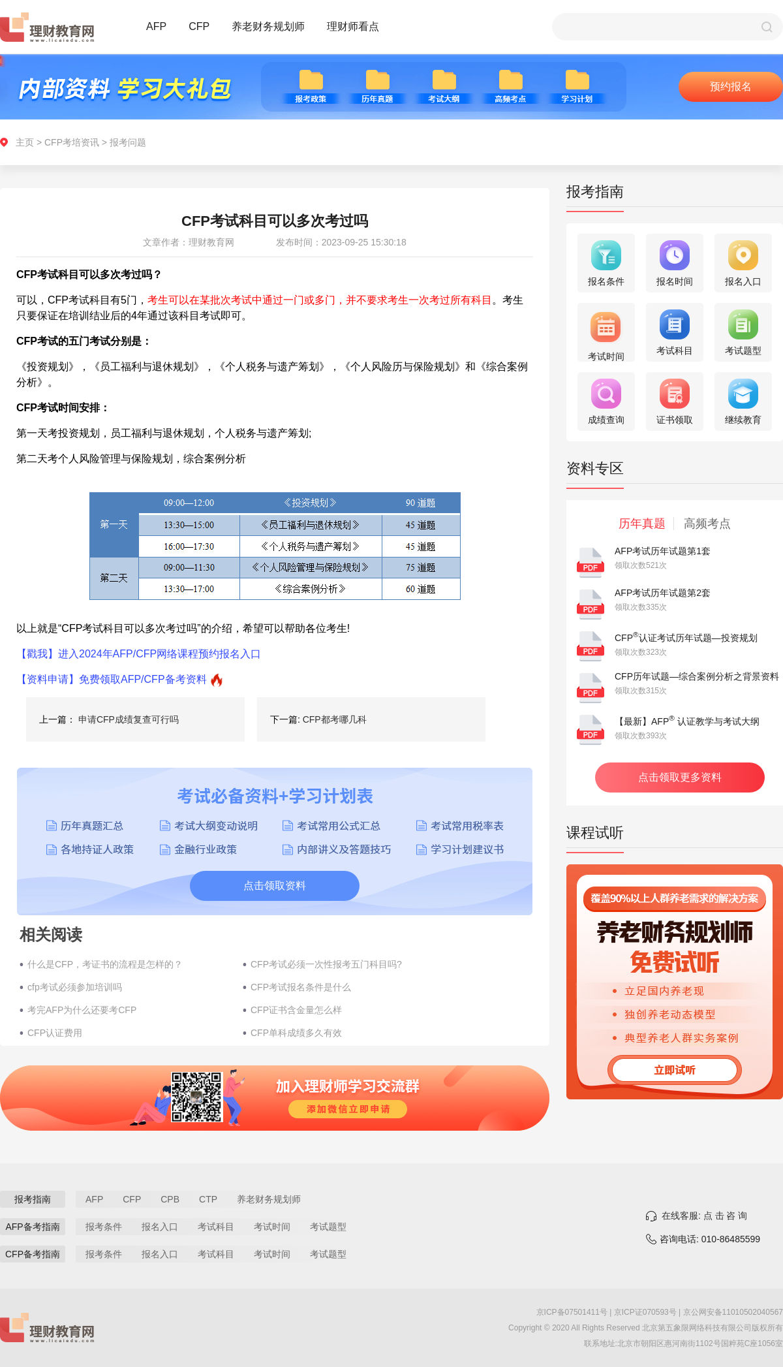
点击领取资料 (274, 885)
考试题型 (328, 1226)
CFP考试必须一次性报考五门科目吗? (326, 964)
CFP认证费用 (54, 1033)
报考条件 (103, 1226)
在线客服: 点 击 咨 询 (704, 1215)
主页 (25, 142)
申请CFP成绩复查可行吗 (128, 719)
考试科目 (216, 1226)
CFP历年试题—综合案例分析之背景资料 (697, 676)
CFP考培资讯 (71, 142)
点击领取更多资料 (680, 777)
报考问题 (128, 142)
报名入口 (160, 1226)
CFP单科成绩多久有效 (296, 1033)
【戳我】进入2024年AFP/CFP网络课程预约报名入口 (138, 653)
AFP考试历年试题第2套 (663, 593)
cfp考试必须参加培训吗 (74, 987)
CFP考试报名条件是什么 (301, 987)
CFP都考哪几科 (335, 719)
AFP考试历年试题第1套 (663, 551)
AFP (156, 26)
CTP (208, 1199)
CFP (199, 26)
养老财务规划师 (268, 26)
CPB (170, 1199)
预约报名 (731, 86)
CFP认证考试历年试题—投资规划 (686, 638)
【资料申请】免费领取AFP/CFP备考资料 (111, 679)
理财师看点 (353, 26)
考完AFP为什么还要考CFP (81, 1010)
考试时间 (272, 1226)
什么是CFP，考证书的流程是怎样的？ (105, 964)
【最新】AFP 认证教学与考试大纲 (687, 721)
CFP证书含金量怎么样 (296, 1010)
